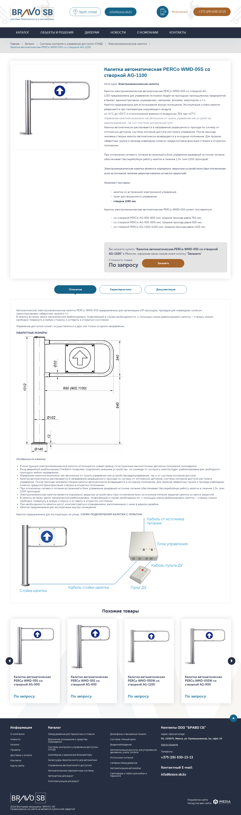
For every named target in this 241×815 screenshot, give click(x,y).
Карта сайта (17, 765)
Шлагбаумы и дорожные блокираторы (70, 755)
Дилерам (92, 32)
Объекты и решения (56, 32)
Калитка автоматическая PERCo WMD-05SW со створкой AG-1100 (146, 680)
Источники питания (121, 757)
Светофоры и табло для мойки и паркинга (128, 774)
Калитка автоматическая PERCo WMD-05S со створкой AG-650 (89, 680)
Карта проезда (169, 745)
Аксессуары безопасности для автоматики (72, 760)
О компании (147, 32)
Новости (118, 32)
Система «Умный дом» (123, 739)
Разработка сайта (198, 800)
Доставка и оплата (21, 755)
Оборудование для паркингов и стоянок (71, 734)
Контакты (177, 32)
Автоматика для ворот (60, 776)
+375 (212, 11)
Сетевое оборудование (123, 763)
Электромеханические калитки (127, 43)
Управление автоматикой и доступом (70, 765)
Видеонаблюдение (121, 744)
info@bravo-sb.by (120, 11)
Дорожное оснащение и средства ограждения (67, 740)
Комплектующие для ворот (63, 781)
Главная (14, 43)
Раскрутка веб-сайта (199, 803)
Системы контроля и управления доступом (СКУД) (71, 43)
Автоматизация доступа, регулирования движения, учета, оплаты (133, 751)
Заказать (163, 263)
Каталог (22, 32)
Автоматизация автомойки (125, 768)
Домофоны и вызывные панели (128, 734)
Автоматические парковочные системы (71, 770)
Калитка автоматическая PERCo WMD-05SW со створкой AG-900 (203, 680)
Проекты (15, 750)
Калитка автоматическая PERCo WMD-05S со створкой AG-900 (32, 680)
